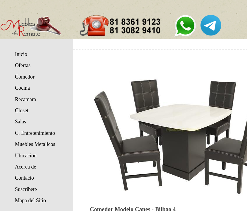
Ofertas (22, 65)
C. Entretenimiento (35, 133)
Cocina (22, 88)
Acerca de (25, 167)
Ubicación (26, 156)
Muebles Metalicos (35, 144)
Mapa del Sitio (30, 200)
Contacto (24, 178)
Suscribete (26, 189)
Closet (21, 110)
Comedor (25, 77)
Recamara (25, 99)
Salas (20, 122)
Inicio (21, 54)
